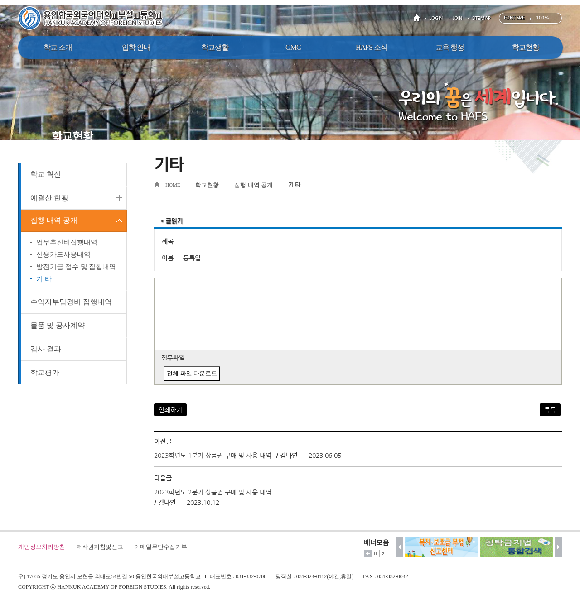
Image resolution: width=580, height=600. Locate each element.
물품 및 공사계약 (57, 327)
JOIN (457, 18)
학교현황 (207, 185)
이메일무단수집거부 (160, 546)
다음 (558, 547)
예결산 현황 (49, 198)
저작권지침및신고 (99, 546)
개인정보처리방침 (41, 546)
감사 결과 (45, 350)
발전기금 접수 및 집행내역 (76, 268)
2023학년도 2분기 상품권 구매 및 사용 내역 (212, 492)
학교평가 (44, 374)
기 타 (44, 280)
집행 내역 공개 (53, 221)
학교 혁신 (45, 174)
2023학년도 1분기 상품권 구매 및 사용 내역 (212, 455)
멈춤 (376, 553)
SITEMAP (481, 18)
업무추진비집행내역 (66, 243)
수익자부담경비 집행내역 (71, 303)
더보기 (368, 553)
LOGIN (436, 18)
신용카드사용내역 (63, 255)
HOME (418, 18)
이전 (399, 547)
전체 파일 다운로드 (192, 373)
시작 (383, 553)
